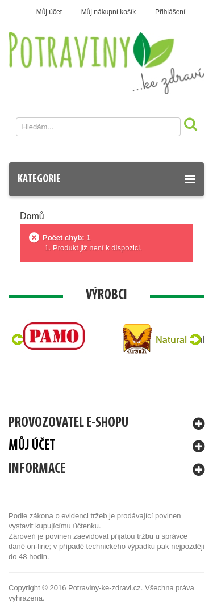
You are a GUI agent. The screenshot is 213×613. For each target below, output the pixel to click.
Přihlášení (170, 12)
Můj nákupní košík (108, 12)
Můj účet (49, 12)
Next (195, 339)
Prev (17, 339)
